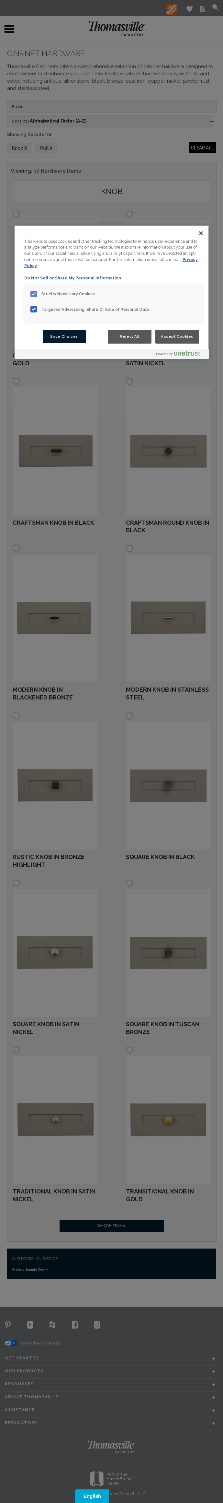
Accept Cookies (177, 336)
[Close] (201, 233)
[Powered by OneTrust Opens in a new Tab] (181, 355)
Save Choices (64, 336)
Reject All (129, 336)
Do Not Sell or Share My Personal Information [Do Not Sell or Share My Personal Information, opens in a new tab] (72, 278)
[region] (112, 292)
